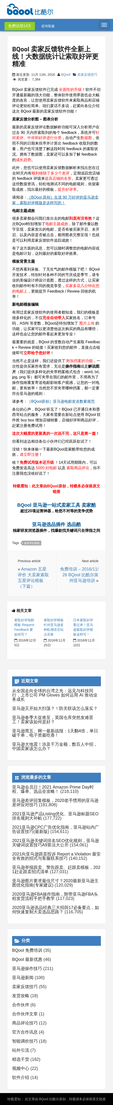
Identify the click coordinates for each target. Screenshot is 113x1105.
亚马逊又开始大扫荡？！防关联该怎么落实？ (55, 708)
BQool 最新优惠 (27, 959)
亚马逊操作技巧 (27, 968)
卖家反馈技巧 (87, 74)
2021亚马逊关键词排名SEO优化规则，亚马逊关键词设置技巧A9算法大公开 (55, 842)
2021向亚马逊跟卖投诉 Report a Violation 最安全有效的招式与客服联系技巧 (56, 856)
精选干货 (20, 1059)
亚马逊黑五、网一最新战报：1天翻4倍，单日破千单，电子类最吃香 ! (55, 733)
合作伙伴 (20, 1004)
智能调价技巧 (25, 1041)
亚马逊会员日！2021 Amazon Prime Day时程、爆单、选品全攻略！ (53, 789)
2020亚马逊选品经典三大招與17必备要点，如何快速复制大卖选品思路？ (55, 909)
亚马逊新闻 (22, 977)
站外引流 (20, 1050)
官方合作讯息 (25, 1032)
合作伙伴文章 (25, 1014)
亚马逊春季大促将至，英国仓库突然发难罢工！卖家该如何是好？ (52, 719)
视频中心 (20, 1068)
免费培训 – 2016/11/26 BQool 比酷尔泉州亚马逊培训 (79, 575)
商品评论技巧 (25, 1023)
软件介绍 (20, 1077)
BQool (65, 74)
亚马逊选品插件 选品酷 (56, 524)
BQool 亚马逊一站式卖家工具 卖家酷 (56, 505)
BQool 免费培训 (27, 950)
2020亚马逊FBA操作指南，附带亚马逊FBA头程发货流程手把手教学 (55, 896)
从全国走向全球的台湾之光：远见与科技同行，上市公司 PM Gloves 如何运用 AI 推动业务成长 (54, 695)
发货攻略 (20, 995)
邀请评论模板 (32, 543)
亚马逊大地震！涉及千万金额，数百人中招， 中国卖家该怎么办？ (55, 746)
